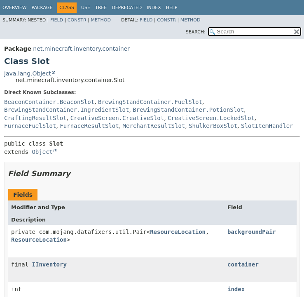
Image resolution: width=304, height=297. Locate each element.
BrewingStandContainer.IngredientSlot (66, 109)
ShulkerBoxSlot (213, 126)
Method (101, 20)
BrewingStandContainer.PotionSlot (188, 109)
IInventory (49, 264)
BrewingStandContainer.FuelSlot (150, 102)
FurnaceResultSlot (89, 126)
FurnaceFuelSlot (30, 126)
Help (172, 7)
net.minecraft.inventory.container (81, 48)
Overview (14, 7)
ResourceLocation (178, 232)
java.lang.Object (27, 73)
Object (42, 151)
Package (42, 7)
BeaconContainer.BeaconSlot (49, 102)
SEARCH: (196, 32)
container (243, 264)
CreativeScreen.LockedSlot (211, 118)
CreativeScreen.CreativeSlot (117, 118)
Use (85, 7)
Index (154, 7)
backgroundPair (251, 232)
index (236, 289)
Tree (101, 7)
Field (56, 20)
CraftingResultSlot (35, 118)
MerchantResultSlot (154, 126)
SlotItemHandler (267, 126)
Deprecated (127, 7)
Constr (77, 20)
